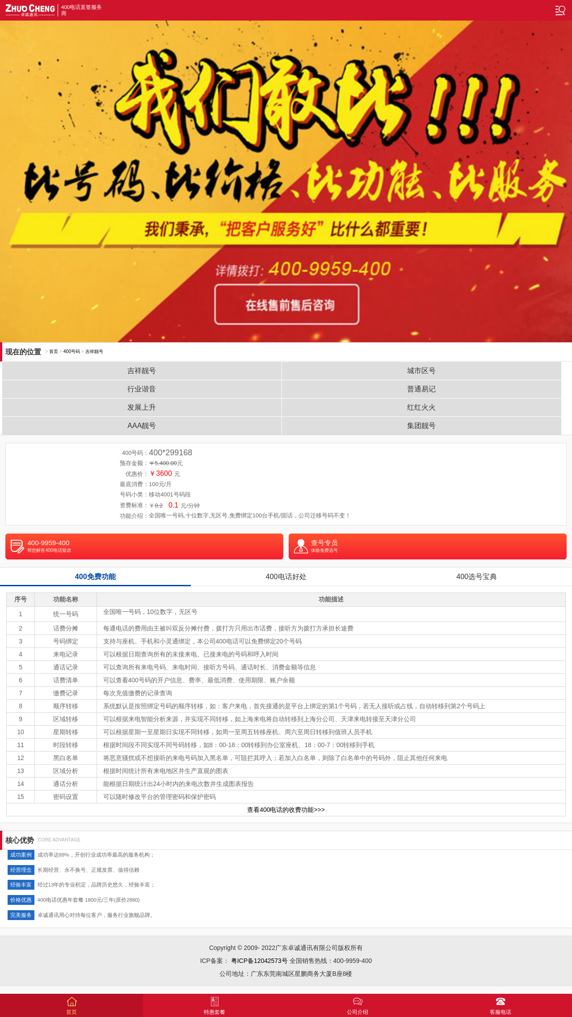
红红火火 (421, 407)
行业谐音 (141, 389)
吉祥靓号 (94, 351)
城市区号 (421, 370)
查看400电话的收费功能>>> (286, 809)
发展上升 (141, 407)
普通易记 (421, 389)
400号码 (71, 351)
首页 (53, 351)
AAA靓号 (141, 425)
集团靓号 (421, 425)
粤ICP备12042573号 (259, 960)
